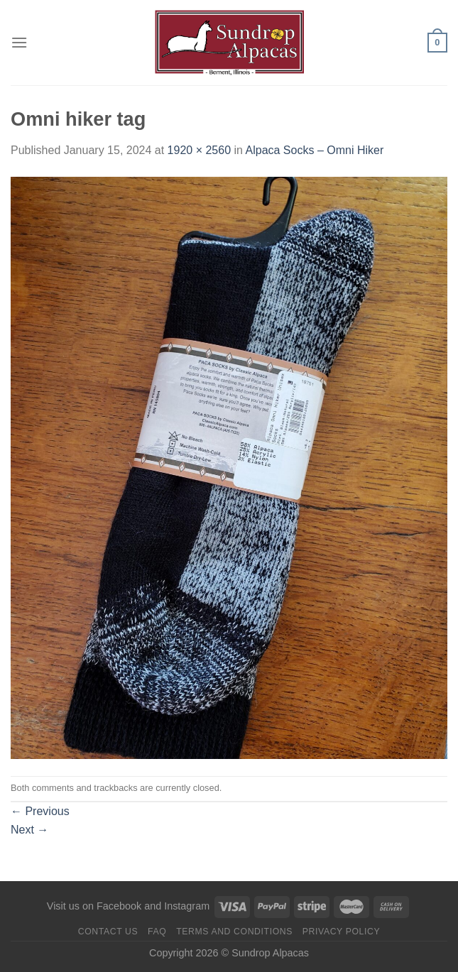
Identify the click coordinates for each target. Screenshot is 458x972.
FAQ (157, 931)
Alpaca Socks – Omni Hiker (315, 150)
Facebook (119, 906)
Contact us (108, 931)
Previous (40, 811)
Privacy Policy (341, 931)
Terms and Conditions (234, 931)
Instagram (186, 906)
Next (29, 830)
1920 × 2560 (199, 150)
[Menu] (19, 42)
